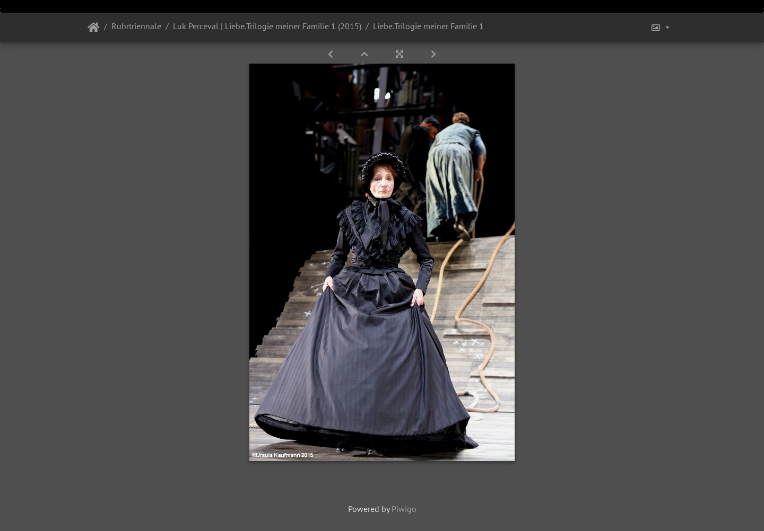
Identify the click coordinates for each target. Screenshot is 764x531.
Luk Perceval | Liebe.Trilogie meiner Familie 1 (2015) (267, 26)
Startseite (94, 28)
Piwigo (404, 508)
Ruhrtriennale (136, 26)
